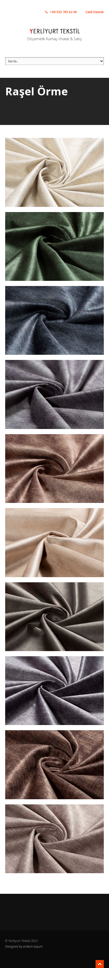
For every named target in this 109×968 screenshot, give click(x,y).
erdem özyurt (32, 946)
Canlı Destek (94, 12)
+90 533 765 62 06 (61, 12)
